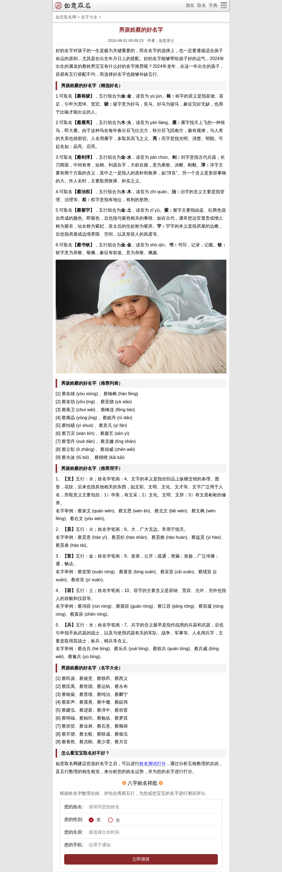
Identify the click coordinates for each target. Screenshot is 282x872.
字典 (213, 5)
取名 (201, 5)
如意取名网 (66, 17)
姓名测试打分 (152, 763)
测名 (190, 5)
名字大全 (89, 17)
